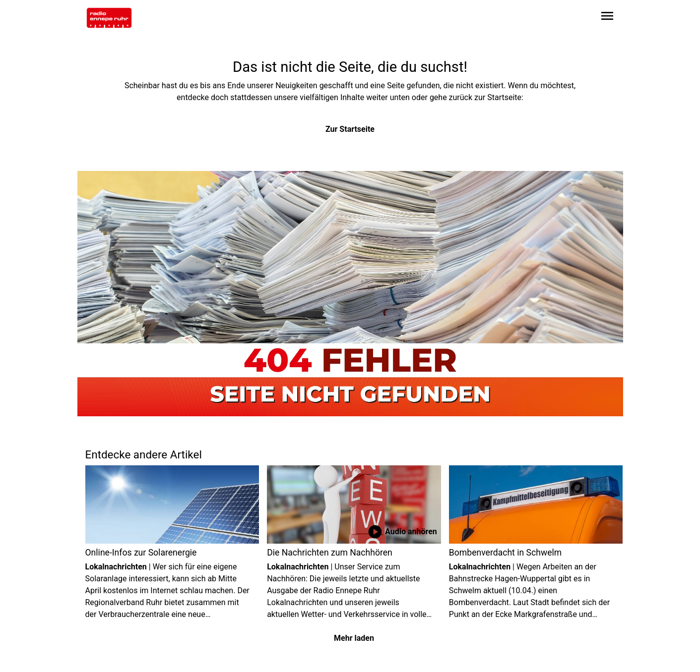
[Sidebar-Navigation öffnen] (607, 17)
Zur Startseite (350, 129)
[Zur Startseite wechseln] (109, 18)
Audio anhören (402, 531)
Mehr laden (354, 638)
